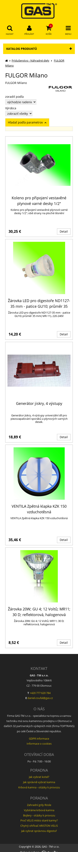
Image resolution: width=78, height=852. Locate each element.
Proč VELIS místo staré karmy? (39, 820)
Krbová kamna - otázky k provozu (39, 787)
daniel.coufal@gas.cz (40, 698)
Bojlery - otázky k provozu (39, 815)
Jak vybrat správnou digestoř (39, 831)
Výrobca (10, 108)
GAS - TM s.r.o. (50, 846)
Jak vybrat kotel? (39, 777)
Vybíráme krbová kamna (39, 810)
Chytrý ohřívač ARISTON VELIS (39, 826)
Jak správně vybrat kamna (39, 782)
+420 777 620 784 (40, 693)
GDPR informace (39, 738)
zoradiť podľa (14, 96)
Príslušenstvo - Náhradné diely (30, 60)
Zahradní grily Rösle (39, 805)
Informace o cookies (39, 743)
